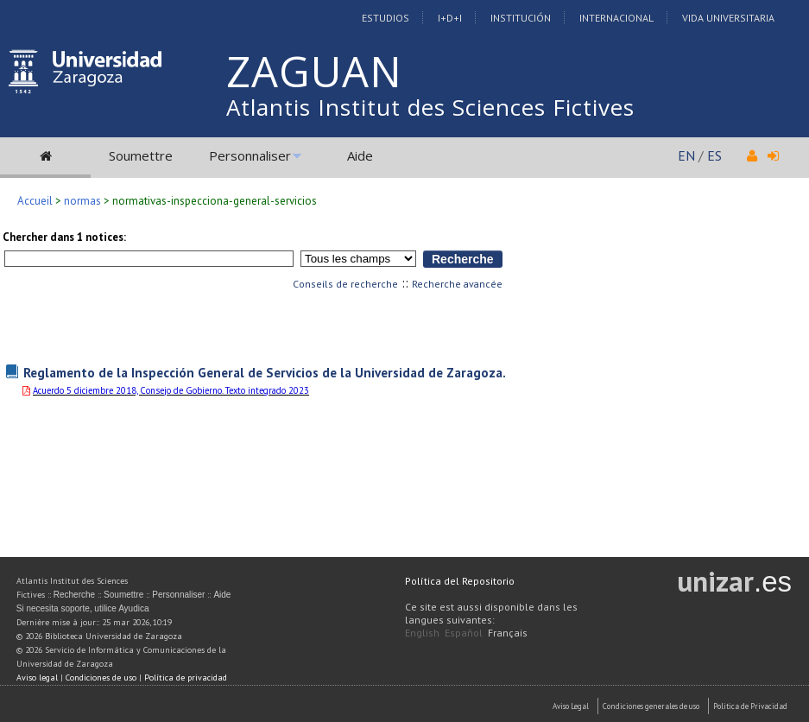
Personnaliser (250, 155)
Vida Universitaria (728, 17)
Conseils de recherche (345, 283)
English (422, 632)
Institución (520, 17)
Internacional (616, 17)
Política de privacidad (185, 677)
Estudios (385, 17)
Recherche (74, 594)
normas (82, 200)
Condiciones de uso (101, 677)
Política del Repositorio (460, 580)
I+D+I (450, 17)
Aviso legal (37, 677)
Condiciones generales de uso (651, 706)
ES (714, 155)
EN (686, 155)
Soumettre (141, 155)
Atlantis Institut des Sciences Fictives (430, 107)
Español (464, 632)
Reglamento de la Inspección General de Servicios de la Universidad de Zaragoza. (264, 372)
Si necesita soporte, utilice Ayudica (82, 608)
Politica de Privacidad (750, 706)
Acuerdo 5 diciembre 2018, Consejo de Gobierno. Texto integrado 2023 (171, 390)
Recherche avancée (457, 283)
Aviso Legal (571, 706)
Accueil (35, 200)
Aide (360, 155)
